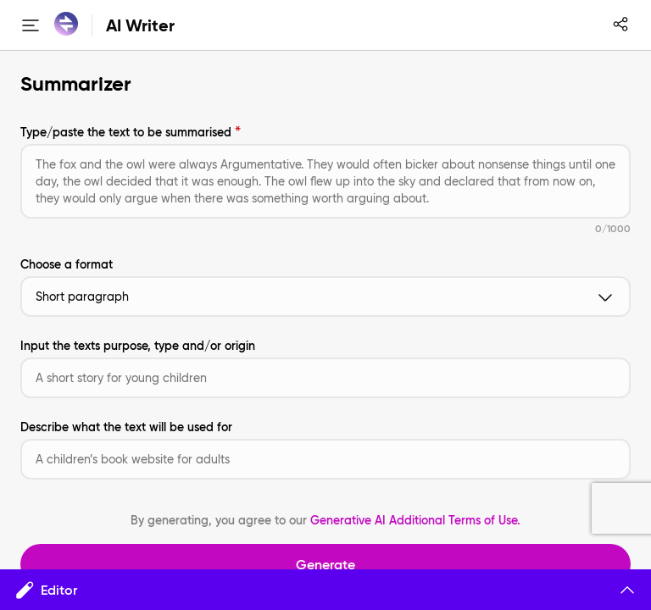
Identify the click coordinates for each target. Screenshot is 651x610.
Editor (325, 590)
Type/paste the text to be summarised (125, 132)
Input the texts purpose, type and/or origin (137, 345)
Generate (325, 564)
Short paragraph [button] (325, 296)
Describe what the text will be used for (126, 427)
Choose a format (66, 264)
